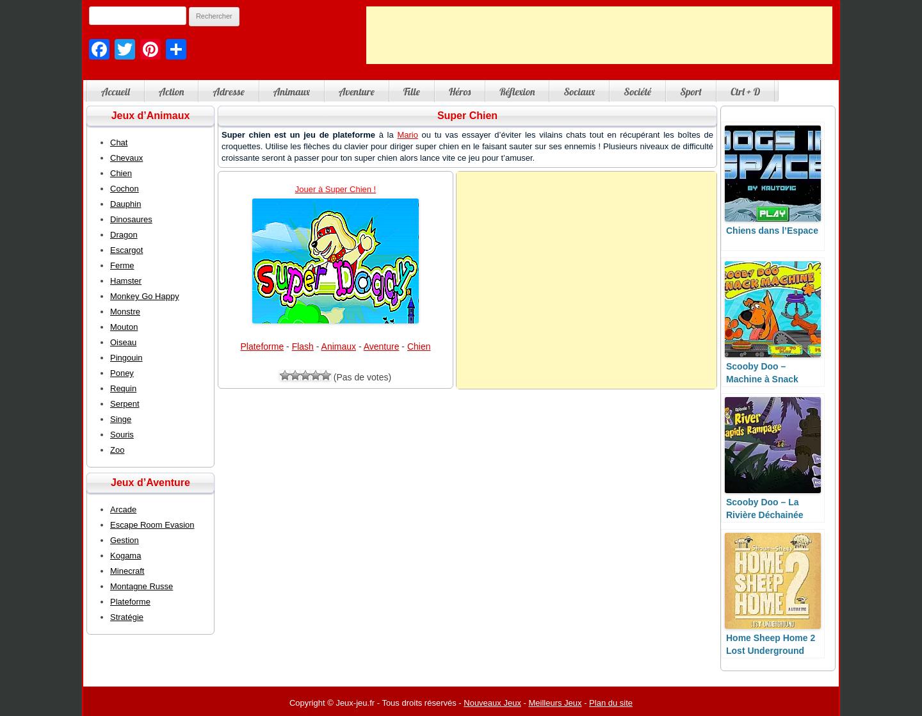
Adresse (228, 91)
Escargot (126, 250)
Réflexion (517, 91)
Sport (691, 91)
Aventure (357, 91)
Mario (407, 135)
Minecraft (127, 571)
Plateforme (262, 346)
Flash (303, 346)
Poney (122, 373)
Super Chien (467, 115)
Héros (460, 91)
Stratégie (126, 617)
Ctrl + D (745, 91)
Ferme (122, 265)
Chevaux (126, 158)
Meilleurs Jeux (554, 703)
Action (171, 91)
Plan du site (611, 703)
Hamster (126, 281)
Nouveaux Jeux (492, 703)
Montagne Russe (141, 586)
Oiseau (123, 342)
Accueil (115, 91)
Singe (120, 419)
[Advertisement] (599, 35)
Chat (118, 142)
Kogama (125, 555)
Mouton (124, 327)
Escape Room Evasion (152, 525)
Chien (419, 346)
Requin (123, 388)
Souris (122, 434)
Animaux (291, 91)
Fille (411, 91)
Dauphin (125, 204)
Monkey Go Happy (144, 296)
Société (637, 91)
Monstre (125, 311)
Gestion (124, 540)
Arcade (123, 509)
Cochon (124, 188)
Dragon (124, 235)
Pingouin (126, 357)
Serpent (125, 404)
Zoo (117, 450)
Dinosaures (131, 219)
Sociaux (579, 91)
